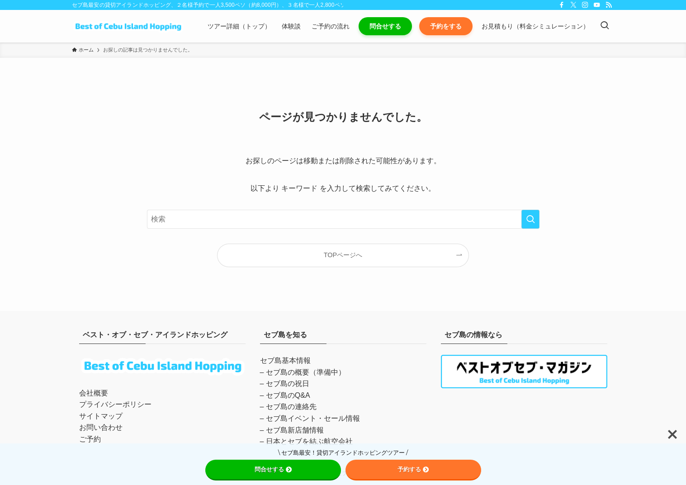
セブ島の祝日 (287, 383)
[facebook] (562, 5)
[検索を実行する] (530, 219)
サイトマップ (101, 416)
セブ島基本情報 (285, 360)
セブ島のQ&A (288, 395)
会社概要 (93, 393)
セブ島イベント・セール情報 (313, 418)
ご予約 (90, 439)
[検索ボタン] (605, 26)
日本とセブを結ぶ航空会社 (309, 441)
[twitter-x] (573, 5)
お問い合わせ (101, 427)
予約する (413, 469)
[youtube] (597, 5)
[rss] (609, 5)
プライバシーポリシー (115, 404)
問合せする (273, 469)
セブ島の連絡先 (291, 406)
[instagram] (585, 5)
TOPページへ (343, 255)
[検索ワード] (343, 219)
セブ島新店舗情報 (295, 430)
